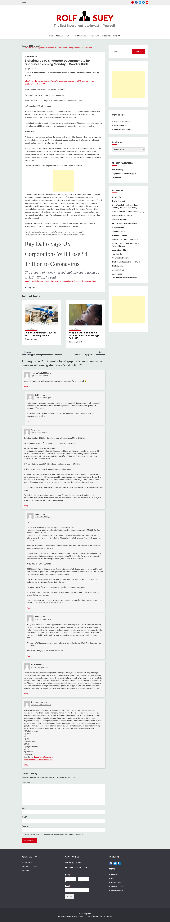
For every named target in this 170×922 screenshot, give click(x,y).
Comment (26, 783)
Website (25, 826)
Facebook (136, 2)
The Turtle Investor (119, 201)
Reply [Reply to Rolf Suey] (29, 421)
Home (24, 2)
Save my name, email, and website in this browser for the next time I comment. (53, 835)
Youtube (147, 2)
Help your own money (120, 219)
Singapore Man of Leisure (122, 215)
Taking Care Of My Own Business (124, 223)
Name (24, 808)
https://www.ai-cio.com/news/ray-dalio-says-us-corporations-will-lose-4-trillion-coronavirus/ (60, 281)
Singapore (31, 288)
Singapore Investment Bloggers (124, 174)
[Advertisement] (63, 181)
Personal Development (123, 129)
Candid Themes (106, 916)
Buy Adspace (117, 274)
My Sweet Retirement (120, 258)
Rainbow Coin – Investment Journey (125, 239)
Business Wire (94, 36)
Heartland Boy (117, 254)
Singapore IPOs (118, 270)
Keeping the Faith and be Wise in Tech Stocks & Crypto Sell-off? (85, 335)
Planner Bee (116, 178)
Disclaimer (106, 36)
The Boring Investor (119, 235)
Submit (69, 896)
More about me (27, 863)
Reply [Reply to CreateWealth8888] (26, 386)
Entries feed (116, 882)
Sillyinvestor (116, 197)
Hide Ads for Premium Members (124, 278)
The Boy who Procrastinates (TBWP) (126, 262)
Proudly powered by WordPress (70, 916)
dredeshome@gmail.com (43, 757)
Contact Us (117, 36)
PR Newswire (80, 36)
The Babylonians (118, 266)
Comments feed (117, 886)
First (66, 882)
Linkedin (143, 2)
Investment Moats (119, 231)
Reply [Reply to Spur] (26, 506)
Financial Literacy (31, 56)
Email (24, 817)
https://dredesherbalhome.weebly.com (38, 760)
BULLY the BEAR (118, 227)
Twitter (140, 2)
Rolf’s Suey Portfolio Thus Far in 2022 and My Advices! (40, 334)
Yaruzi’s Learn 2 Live (120, 250)
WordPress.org (117, 890)
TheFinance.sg (117, 170)
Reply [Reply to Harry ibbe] (26, 694)
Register (114, 874)
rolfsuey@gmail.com (73, 863)
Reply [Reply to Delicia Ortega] (26, 765)
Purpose (69, 36)
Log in (113, 878)
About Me (59, 36)
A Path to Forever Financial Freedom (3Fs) (128, 212)
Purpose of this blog (29, 866)
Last (79, 882)
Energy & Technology (122, 121)
